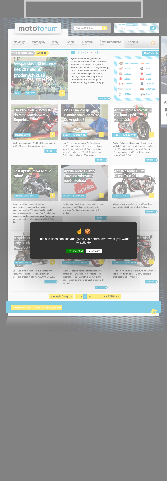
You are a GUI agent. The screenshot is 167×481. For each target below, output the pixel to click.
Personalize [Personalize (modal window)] (94, 251)
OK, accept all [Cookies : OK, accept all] (75, 251)
